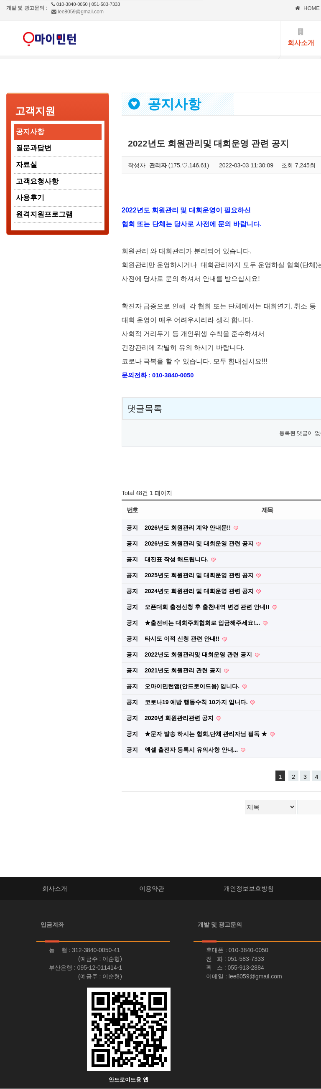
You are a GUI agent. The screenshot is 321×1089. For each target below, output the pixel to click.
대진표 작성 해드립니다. (177, 559)
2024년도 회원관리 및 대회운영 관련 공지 (200, 591)
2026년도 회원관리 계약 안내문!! (188, 527)
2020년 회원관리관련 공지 (180, 718)
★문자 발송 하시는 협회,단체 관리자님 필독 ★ (207, 733)
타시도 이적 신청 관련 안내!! (183, 638)
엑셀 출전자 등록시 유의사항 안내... (192, 749)
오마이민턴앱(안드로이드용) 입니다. (193, 686)
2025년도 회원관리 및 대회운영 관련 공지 (200, 575)
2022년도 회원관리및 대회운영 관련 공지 (199, 654)
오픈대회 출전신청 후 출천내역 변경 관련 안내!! (208, 607)
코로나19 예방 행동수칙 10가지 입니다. (197, 702)
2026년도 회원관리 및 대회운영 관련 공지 (200, 543)
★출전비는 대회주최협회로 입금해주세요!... (203, 622)
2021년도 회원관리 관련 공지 (184, 670)
